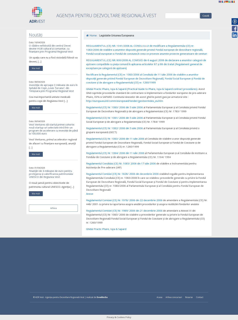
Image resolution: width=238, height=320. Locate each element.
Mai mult (36, 68)
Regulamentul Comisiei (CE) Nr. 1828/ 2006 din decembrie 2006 (122, 173)
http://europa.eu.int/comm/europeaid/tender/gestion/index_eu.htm (124, 100)
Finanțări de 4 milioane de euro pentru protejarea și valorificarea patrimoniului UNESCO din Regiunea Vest (51, 173)
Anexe (89, 193)
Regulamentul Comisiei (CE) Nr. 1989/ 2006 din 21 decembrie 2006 (124, 210)
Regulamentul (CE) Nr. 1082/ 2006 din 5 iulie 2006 (114, 128)
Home (91, 35)
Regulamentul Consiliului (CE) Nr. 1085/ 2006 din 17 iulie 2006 (121, 163)
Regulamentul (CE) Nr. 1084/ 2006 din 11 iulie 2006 (115, 153)
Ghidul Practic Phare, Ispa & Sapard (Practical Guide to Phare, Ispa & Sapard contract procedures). (142, 89)
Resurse (189, 297)
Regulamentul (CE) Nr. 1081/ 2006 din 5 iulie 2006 (114, 117)
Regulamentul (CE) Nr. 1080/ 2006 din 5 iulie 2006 (114, 107)
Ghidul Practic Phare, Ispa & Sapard (106, 229)
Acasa (159, 297)
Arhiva (53, 208)
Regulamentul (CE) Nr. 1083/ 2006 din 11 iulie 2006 (115, 138)
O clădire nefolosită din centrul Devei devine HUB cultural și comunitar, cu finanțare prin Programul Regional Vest (51, 48)
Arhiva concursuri (174, 297)
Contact (199, 297)
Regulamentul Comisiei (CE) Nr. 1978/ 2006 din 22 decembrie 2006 (124, 200)
